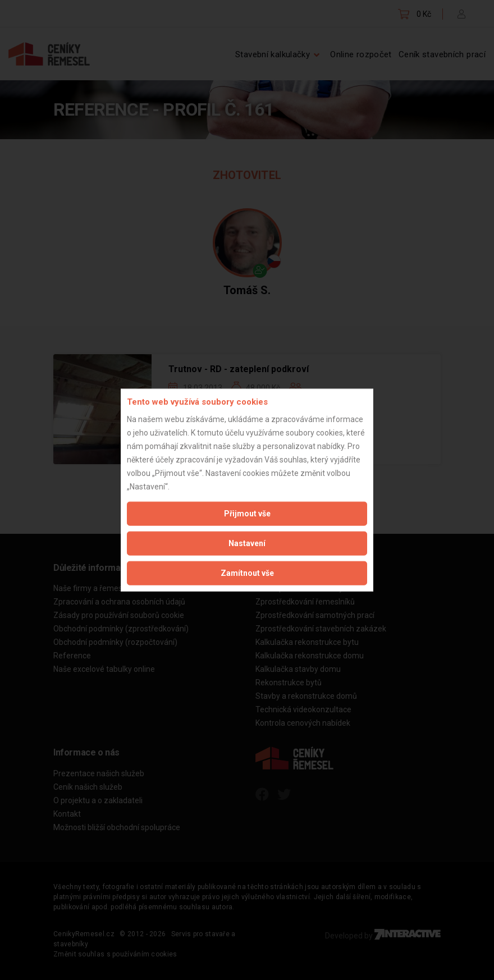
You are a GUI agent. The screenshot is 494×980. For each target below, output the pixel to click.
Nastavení (247, 542)
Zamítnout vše (247, 572)
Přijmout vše (247, 513)
